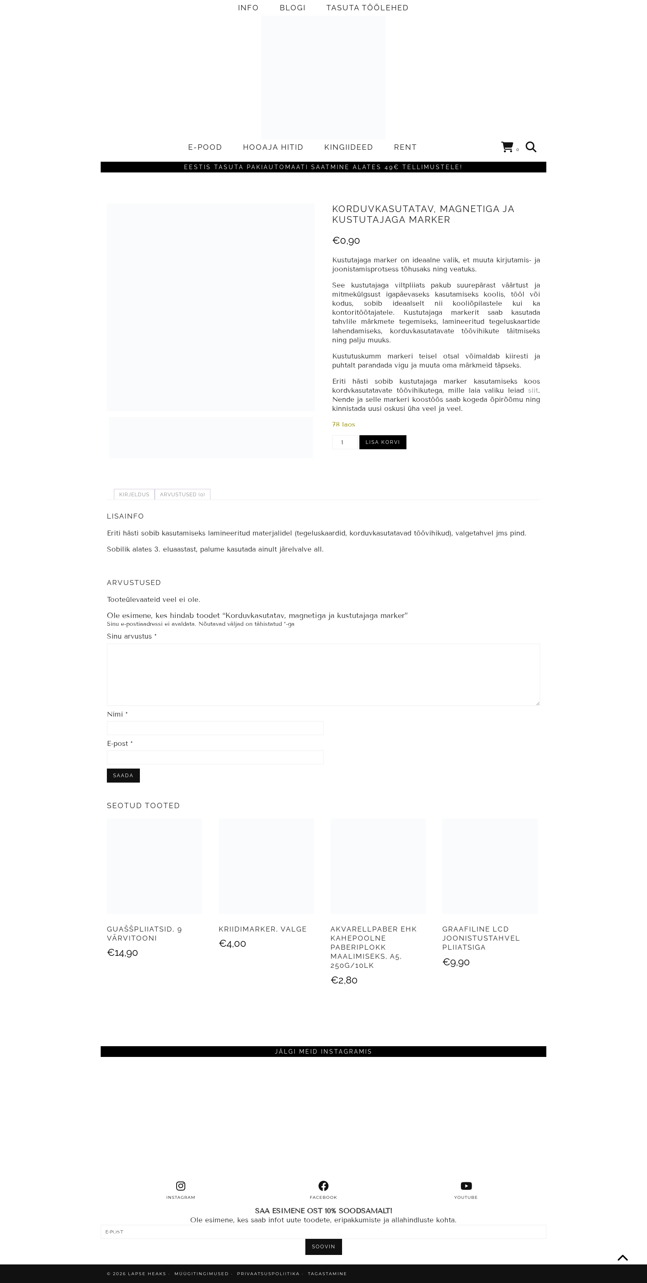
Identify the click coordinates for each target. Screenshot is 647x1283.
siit (533, 390)
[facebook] (323, 1190)
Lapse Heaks (147, 1273)
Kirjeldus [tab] (134, 495)
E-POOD (205, 147)
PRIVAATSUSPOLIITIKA (268, 1273)
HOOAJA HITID (273, 147)
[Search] (531, 147)
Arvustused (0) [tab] (182, 495)
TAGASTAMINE (327, 1273)
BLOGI (293, 7)
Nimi (117, 714)
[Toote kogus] (345, 442)
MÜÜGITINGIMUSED (202, 1273)
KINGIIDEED (348, 147)
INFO (248, 7)
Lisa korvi (383, 442)
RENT (405, 147)
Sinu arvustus (132, 636)
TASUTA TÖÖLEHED (367, 7)
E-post (120, 743)
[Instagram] (156, 1119)
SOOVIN (323, 1247)
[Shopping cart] (510, 148)
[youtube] (466, 1190)
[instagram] (181, 1190)
